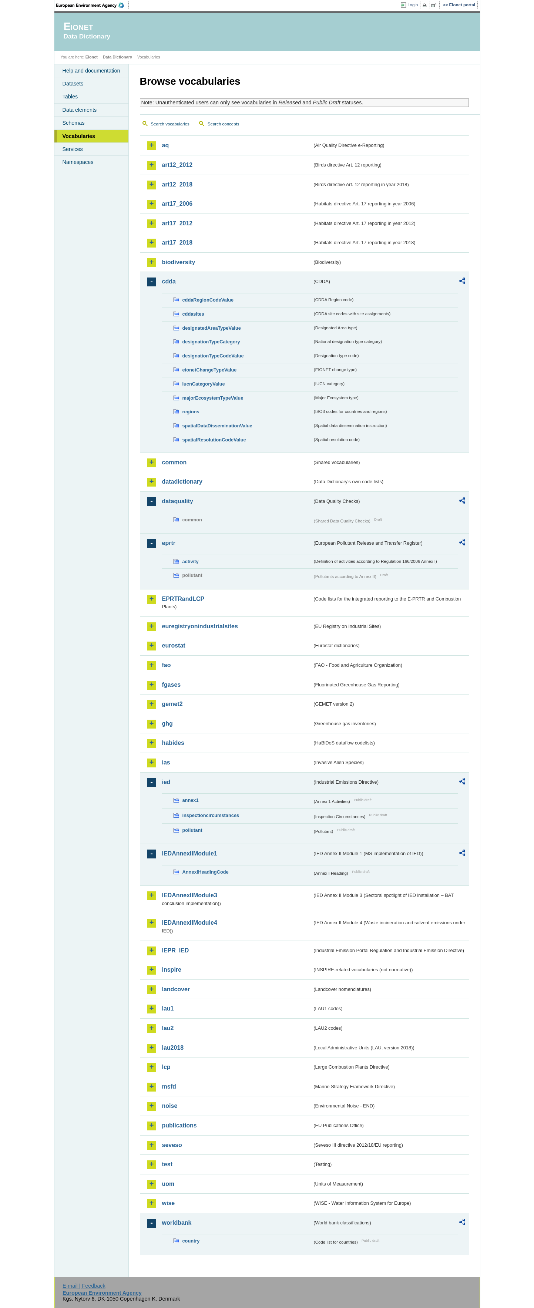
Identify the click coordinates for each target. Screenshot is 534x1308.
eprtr (168, 543)
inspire (171, 969)
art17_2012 (177, 223)
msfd (169, 1086)
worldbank (177, 1223)
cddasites (193, 314)
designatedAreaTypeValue (211, 328)
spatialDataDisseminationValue (217, 425)
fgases (171, 685)
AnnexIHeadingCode (205, 872)
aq (165, 145)
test (167, 1164)
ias (166, 762)
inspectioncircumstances (210, 815)
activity (190, 561)
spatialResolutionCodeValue (214, 440)
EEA (92, 5)
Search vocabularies (170, 124)
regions (190, 411)
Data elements (80, 110)
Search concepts (223, 124)
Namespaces (78, 162)
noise (170, 1106)
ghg (167, 723)
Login (412, 5)
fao (166, 665)
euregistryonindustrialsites (200, 626)
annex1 (190, 800)
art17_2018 (177, 242)
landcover (176, 989)
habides (173, 743)
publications (179, 1125)
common (174, 462)
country (191, 1241)
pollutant (192, 830)
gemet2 (172, 704)
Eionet (91, 57)
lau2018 (173, 1048)
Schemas (74, 123)
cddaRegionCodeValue (208, 300)
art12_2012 (177, 165)
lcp (166, 1067)
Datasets (73, 84)
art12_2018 (177, 184)
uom (168, 1184)
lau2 (168, 1028)
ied (166, 782)
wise (168, 1203)
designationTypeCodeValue (213, 356)
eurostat (173, 645)
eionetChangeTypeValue (209, 370)
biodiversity (178, 262)
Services (73, 149)
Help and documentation (91, 71)
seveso (172, 1145)
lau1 (168, 1008)
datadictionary (182, 481)
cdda (169, 281)
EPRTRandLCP (183, 599)
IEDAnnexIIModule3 (189, 895)
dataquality (177, 501)
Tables (70, 97)
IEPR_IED (175, 950)
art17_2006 (177, 204)
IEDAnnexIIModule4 (189, 922)
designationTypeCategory (211, 341)
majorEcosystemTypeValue (213, 398)
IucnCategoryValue (203, 384)
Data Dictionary (117, 57)
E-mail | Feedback (84, 1286)
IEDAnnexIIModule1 (189, 853)
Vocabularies (79, 136)
